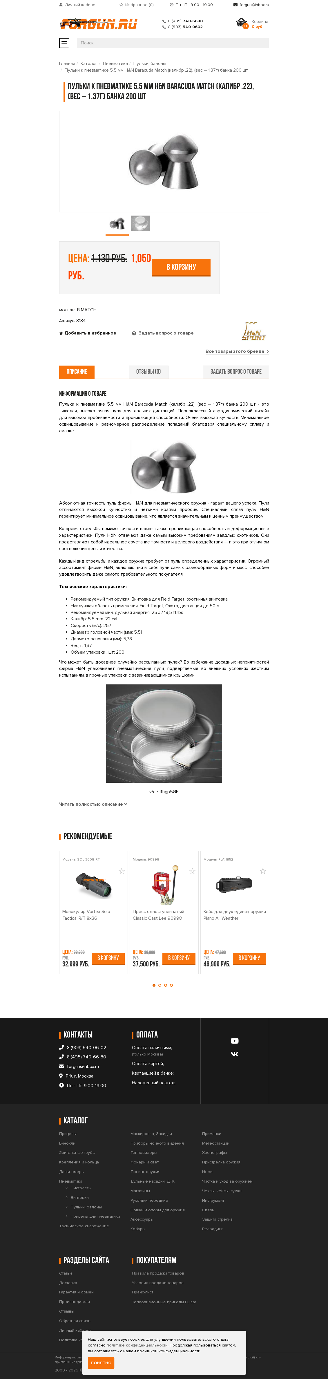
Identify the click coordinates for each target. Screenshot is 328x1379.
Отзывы (66, 1311)
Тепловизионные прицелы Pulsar (164, 1302)
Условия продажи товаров (158, 1282)
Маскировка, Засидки (151, 1133)
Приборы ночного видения (157, 1143)
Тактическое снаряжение (84, 1225)
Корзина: (260, 24)
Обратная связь (74, 1320)
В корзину (181, 267)
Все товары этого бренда (237, 351)
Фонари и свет (145, 1162)
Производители (74, 1301)
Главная (67, 63)
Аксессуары (142, 1219)
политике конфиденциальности (137, 1345)
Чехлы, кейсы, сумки (222, 1190)
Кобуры (138, 1228)
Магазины (140, 1190)
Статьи (65, 1273)
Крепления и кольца (79, 1162)
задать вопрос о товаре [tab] (236, 372)
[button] (155, 985)
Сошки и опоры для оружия (158, 1210)
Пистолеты (81, 1187)
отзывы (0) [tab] (148, 372)
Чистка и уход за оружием (227, 1181)
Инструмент (213, 1200)
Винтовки (80, 1197)
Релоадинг (212, 1228)
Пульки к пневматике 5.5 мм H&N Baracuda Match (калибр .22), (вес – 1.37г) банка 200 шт (156, 70)
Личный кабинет (81, 4)
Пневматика (115, 63)
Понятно (101, 1362)
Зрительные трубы (77, 1152)
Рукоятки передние (149, 1200)
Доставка (68, 1282)
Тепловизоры (144, 1152)
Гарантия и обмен (76, 1292)
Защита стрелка (217, 1219)
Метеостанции (215, 1143)
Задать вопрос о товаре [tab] (165, 333)
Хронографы (214, 1152)
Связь (208, 1210)
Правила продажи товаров (158, 1273)
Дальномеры (71, 1171)
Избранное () (139, 4)
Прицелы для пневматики (95, 1216)
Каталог (89, 63)
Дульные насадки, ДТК (153, 1181)
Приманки (211, 1133)
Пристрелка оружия (221, 1162)
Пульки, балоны (149, 63)
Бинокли (67, 1143)
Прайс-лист (142, 1292)
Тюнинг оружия (145, 1171)
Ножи (207, 1171)
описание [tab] (77, 372)
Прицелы (68, 1133)
